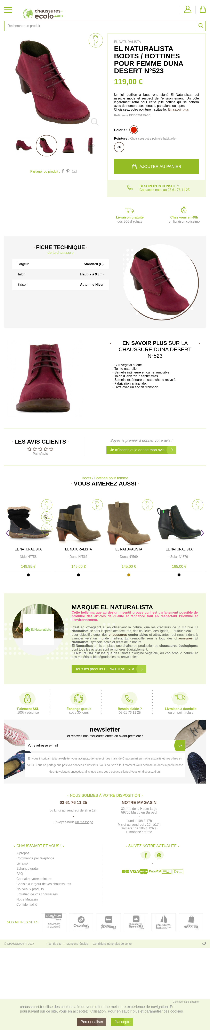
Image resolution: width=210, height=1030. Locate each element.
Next (202, 533)
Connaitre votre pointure (34, 879)
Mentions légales (77, 943)
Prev (7, 533)
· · (28, 557)
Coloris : (120, 130)
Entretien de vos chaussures (37, 894)
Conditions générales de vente (112, 943)
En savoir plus (178, 109)
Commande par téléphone (35, 858)
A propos (22, 853)
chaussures (118, 634)
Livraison (23, 863)
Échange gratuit (27, 868)
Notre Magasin (27, 899)
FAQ (19, 873)
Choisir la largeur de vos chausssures (43, 884)
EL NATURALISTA (28, 550)
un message (84, 822)
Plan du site (54, 943)
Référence (121, 115)
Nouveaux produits (30, 889)
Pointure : (145, 138)
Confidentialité (26, 904)
